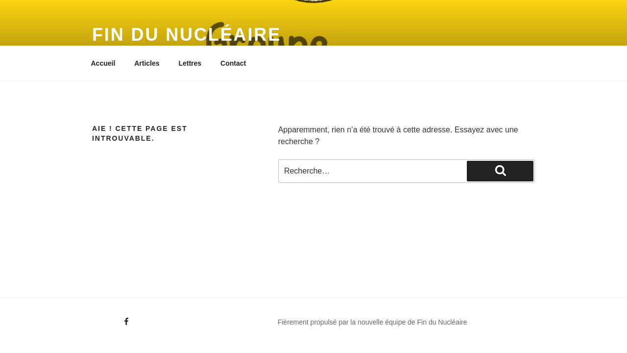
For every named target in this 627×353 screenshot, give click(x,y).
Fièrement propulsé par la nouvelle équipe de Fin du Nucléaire (372, 322)
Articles (146, 63)
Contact (233, 63)
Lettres (189, 63)
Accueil (103, 63)
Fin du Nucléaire (186, 35)
